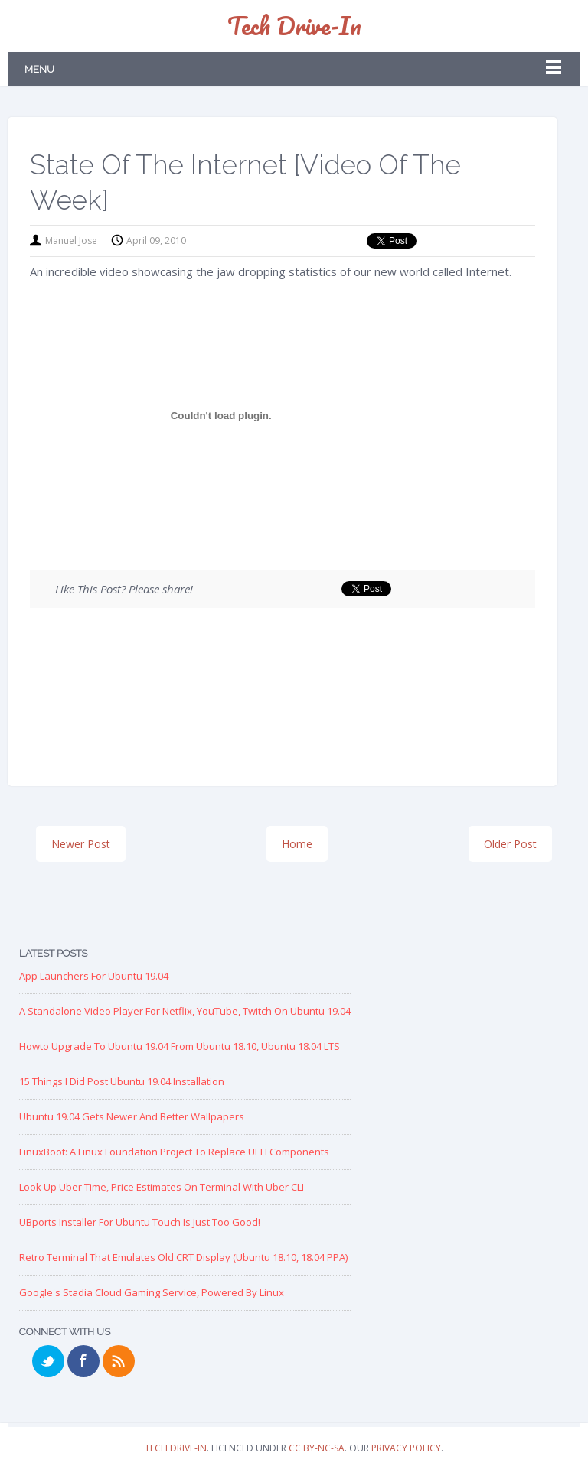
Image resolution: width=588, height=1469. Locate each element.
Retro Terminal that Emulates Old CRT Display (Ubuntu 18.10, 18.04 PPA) (183, 1257)
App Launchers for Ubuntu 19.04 (93, 976)
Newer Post (80, 844)
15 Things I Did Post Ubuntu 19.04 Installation (121, 1081)
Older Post (510, 844)
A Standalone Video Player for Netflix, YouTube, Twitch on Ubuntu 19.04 (185, 1011)
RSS (119, 1361)
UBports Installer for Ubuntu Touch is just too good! (139, 1222)
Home (297, 844)
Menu (39, 69)
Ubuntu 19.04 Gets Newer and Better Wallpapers (131, 1116)
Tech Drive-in (294, 25)
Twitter (48, 1361)
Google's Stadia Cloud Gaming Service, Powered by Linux (151, 1292)
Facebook (83, 1361)
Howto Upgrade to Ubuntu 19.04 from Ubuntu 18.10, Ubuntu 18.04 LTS (179, 1046)
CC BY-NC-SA (317, 1447)
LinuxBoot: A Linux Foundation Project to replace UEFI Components (174, 1152)
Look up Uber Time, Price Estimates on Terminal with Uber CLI (161, 1187)
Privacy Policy (406, 1447)
